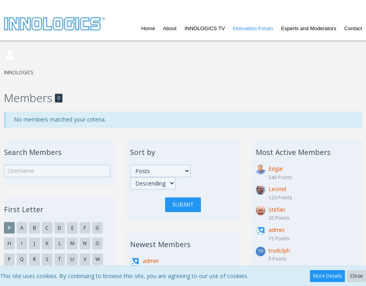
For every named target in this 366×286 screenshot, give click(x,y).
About (170, 28)
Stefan (277, 209)
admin (151, 261)
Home (148, 28)
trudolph (279, 250)
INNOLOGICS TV (205, 28)
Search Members (33, 152)
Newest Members (160, 244)
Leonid (277, 189)
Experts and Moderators (308, 28)
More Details (327, 275)
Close (356, 275)
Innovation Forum (253, 28)
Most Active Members (293, 152)
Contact (353, 28)
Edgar (276, 168)
